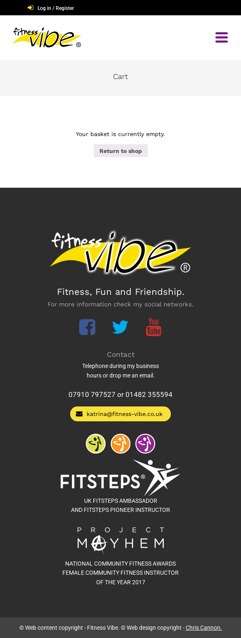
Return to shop (120, 151)
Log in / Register (56, 8)
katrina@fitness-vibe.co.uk (119, 413)
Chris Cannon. (204, 627)
